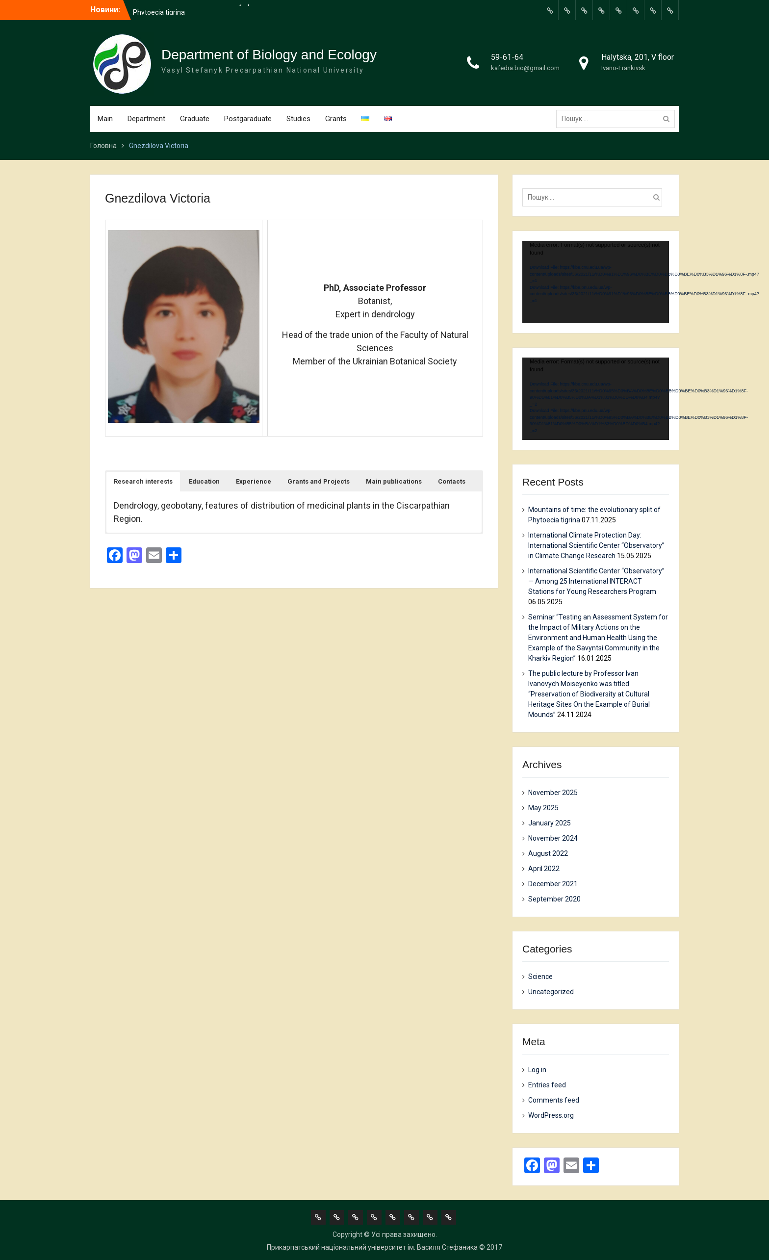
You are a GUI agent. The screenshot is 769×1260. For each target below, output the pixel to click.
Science (540, 976)
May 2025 (543, 808)
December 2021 (553, 884)
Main (105, 118)
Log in (537, 1070)
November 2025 (553, 793)
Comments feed (553, 1100)
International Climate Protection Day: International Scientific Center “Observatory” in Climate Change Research (596, 545)
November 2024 (553, 838)
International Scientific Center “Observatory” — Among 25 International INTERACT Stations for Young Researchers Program (596, 581)
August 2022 (548, 853)
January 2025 (549, 823)
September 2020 (554, 899)
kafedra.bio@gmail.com (525, 68)
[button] (143, 481)
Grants (336, 118)
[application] (595, 282)
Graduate (194, 118)
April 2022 (544, 869)
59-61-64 (507, 57)
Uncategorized (551, 992)
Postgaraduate (248, 118)
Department (146, 118)
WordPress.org (551, 1115)
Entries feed (547, 1085)
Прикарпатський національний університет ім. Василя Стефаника (372, 1247)
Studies (298, 118)
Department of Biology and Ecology (269, 54)
